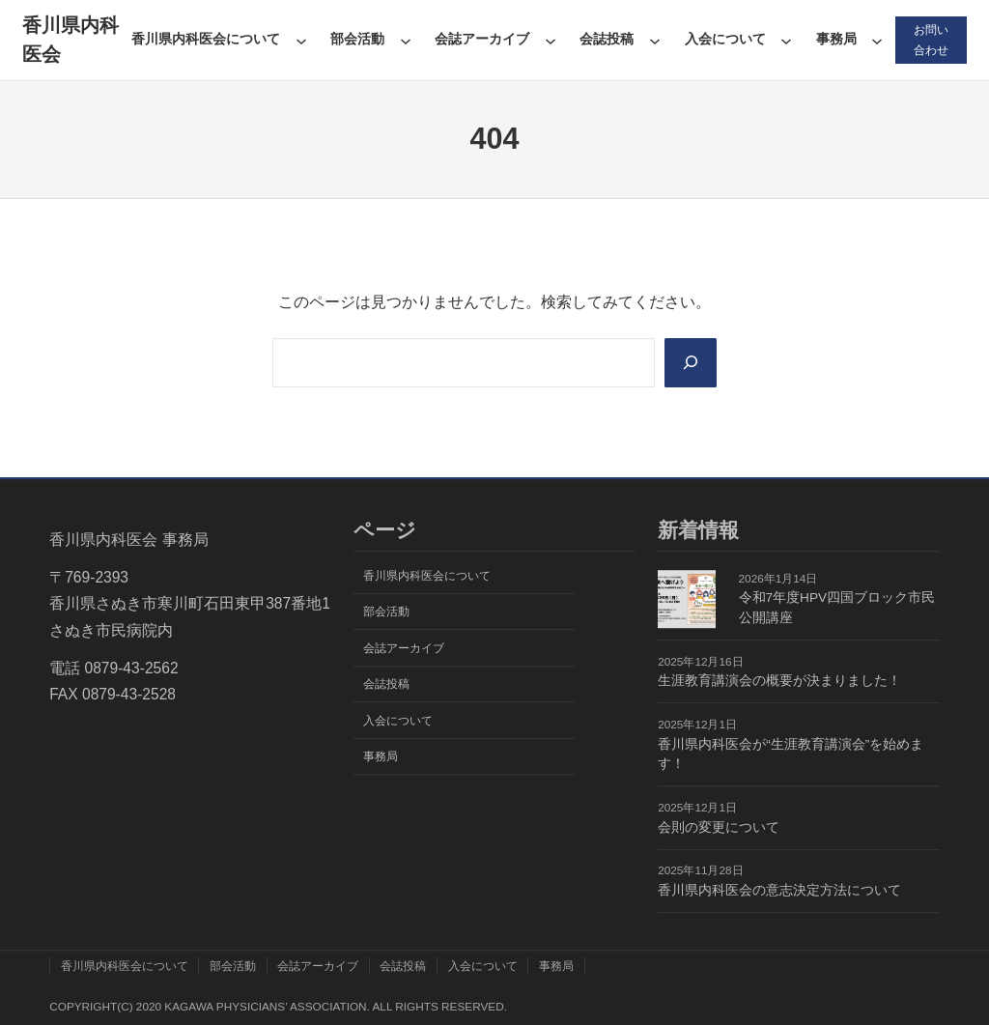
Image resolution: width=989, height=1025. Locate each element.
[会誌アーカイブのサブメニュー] (550, 40)
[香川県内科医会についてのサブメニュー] (301, 40)
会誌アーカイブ (482, 39)
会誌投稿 (606, 39)
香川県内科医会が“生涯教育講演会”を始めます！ (790, 754)
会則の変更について (718, 827)
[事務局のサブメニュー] (877, 40)
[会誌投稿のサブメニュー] (655, 40)
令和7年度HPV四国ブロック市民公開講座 (837, 608)
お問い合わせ (931, 39)
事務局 (836, 39)
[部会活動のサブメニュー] (405, 40)
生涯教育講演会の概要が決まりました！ (779, 681)
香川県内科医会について (205, 39)
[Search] (690, 362)
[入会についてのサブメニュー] (786, 40)
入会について (725, 39)
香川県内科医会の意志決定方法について (779, 890)
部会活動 (357, 39)
